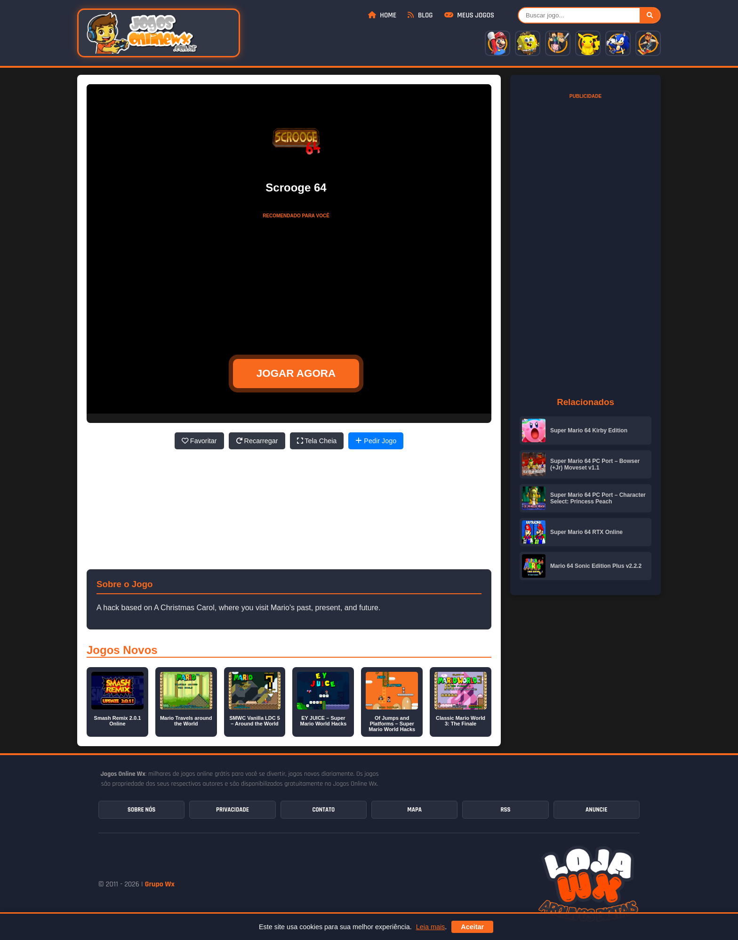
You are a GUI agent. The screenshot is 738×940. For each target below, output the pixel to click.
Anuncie (596, 809)
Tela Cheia (317, 441)
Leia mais (430, 927)
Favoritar (199, 441)
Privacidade (232, 809)
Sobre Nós (141, 809)
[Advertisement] (296, 282)
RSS (505, 809)
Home (382, 15)
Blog (420, 15)
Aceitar (472, 927)
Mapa (414, 809)
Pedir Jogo (375, 441)
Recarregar (257, 441)
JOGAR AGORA (296, 373)
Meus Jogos (469, 15)
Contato (323, 809)
